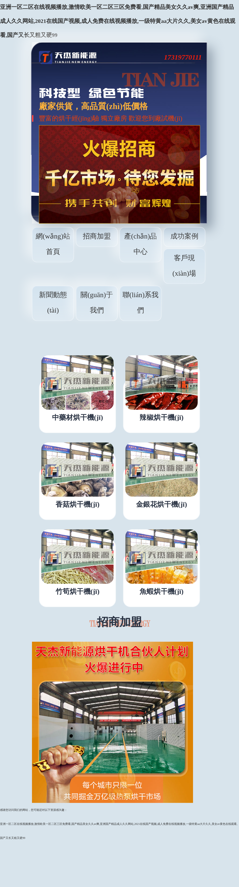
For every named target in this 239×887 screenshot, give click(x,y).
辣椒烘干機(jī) (161, 417)
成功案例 (184, 236)
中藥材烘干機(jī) (77, 417)
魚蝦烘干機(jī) (161, 591)
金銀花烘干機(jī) (161, 504)
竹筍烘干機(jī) (77, 591)
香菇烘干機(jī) (77, 504)
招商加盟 (97, 236)
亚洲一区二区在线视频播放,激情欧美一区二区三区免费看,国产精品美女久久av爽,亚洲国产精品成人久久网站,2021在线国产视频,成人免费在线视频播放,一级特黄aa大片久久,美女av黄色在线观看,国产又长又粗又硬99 (117, 21)
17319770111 (183, 57)
